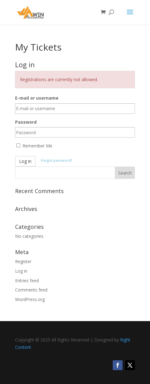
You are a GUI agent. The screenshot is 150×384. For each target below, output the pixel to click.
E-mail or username (37, 98)
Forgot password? (56, 160)
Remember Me (34, 146)
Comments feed (31, 290)
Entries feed (27, 280)
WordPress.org (30, 299)
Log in (25, 161)
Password (26, 122)
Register (23, 261)
